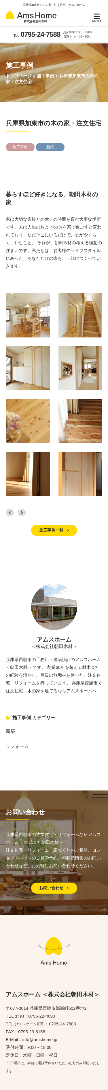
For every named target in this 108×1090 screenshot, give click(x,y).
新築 (10, 731)
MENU (96, 18)
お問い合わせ (54, 887)
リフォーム (17, 746)
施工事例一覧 (54, 530)
